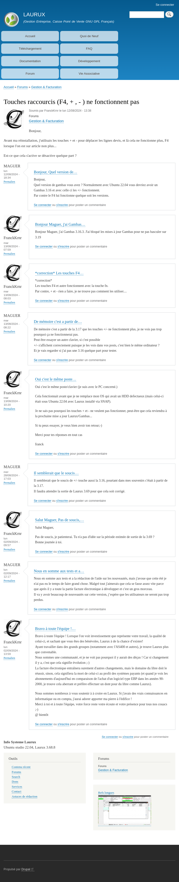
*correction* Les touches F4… (59, 273)
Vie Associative (89, 73)
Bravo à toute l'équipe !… (55, 628)
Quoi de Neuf (89, 36)
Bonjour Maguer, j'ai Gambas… (60, 224)
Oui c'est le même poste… (55, 379)
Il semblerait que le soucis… (56, 473)
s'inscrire (62, 205)
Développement (89, 61)
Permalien (9, 181)
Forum (30, 73)
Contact (16, 791)
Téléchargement (30, 48)
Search (16, 777)
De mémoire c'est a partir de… (58, 321)
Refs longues (106, 792)
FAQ (89, 48)
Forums (22, 87)
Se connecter (165, 4)
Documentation (29, 61)
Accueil (30, 36)
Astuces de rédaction (24, 796)
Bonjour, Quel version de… (55, 172)
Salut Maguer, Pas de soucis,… (59, 520)
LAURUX (34, 15)
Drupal (27, 869)
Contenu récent (21, 767)
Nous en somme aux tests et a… (59, 571)
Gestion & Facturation (46, 87)
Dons (15, 781)
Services (17, 786)
